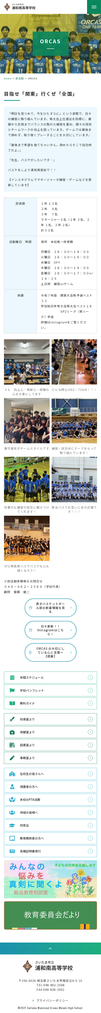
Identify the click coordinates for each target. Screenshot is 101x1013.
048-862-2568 (54, 985)
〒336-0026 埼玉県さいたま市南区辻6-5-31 (50, 980)
